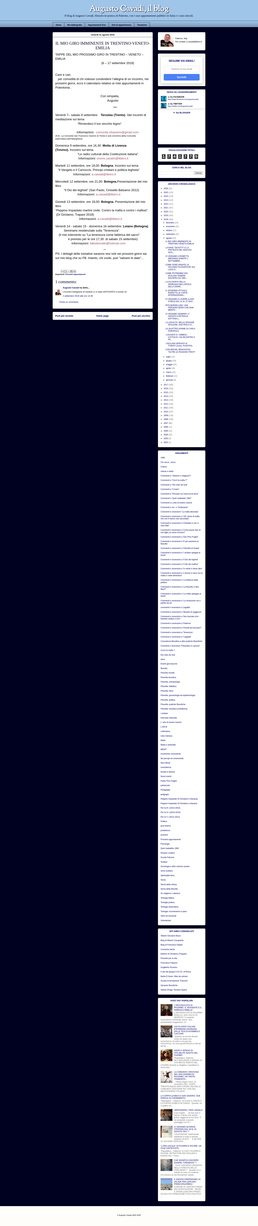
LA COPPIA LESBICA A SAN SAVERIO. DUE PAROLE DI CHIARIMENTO (180, 1097)
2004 (166, 435)
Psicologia (165, 844)
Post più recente (64, 316)
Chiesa (164, 467)
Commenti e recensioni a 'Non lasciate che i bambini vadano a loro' (180, 617)
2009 (166, 415)
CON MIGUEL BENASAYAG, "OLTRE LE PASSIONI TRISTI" (180, 350)
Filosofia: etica (167, 691)
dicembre (170, 223)
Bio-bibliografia (74, 25)
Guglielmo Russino (169, 967)
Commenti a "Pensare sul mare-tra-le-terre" (180, 494)
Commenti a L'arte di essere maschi (176, 503)
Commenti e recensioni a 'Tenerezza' (177, 632)
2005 (166, 431)
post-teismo (166, 826)
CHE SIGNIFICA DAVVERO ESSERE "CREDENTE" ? (186, 1161)
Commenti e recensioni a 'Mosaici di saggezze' (181, 612)
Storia (163, 880)
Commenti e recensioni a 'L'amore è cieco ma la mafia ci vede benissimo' (182, 574)
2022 (166, 204)
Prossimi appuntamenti (75, 274)
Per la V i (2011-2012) (170, 817)
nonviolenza (166, 767)
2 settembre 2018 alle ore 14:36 (78, 296)
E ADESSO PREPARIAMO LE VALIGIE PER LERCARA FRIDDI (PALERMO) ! (187, 1181)
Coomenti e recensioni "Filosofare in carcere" (180, 646)
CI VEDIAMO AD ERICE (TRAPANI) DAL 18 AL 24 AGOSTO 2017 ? (185, 1129)
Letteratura (165, 731)
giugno (169, 361)
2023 (166, 200)
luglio (168, 357)
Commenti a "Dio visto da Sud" (174, 485)
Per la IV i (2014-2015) (171, 812)
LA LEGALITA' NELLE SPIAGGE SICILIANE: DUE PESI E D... (180, 323)
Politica (164, 821)
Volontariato (166, 920)
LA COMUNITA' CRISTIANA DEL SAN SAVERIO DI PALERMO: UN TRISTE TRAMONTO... (186, 1075)
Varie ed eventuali (168, 916)
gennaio (170, 380)
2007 (166, 423)
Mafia (163, 740)
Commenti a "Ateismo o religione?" (176, 476)
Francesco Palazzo (169, 963)
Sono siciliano (167, 871)
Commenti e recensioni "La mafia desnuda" (179, 512)
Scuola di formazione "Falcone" (174, 981)
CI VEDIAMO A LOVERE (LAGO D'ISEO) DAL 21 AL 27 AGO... (180, 300)
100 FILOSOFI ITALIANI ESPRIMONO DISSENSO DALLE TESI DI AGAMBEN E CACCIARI (187, 1030)
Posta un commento (68, 302)
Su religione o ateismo (170, 893)
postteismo (165, 830)
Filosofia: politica (168, 700)
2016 (166, 388)
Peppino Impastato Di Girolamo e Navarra (179, 803)
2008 (166, 419)
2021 (166, 208)
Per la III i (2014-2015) (170, 808)
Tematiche (142, 25)
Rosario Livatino (168, 853)
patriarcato (165, 785)
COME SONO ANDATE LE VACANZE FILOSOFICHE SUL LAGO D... (180, 267)
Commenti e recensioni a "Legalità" (176, 637)
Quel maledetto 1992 (170, 848)
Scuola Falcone (167, 857)
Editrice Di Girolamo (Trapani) (174, 954)
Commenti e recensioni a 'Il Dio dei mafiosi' (179, 564)
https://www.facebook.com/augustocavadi (183, 99)
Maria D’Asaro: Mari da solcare (174, 976)
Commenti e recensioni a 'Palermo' (176, 623)
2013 (166, 400)
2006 (166, 427)
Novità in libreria (168, 772)
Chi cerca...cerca (168, 462)
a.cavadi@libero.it (104, 174)
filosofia (164, 668)
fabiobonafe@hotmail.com (108, 243)
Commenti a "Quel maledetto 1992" (176, 498)
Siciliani (164, 862)
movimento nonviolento (171, 754)
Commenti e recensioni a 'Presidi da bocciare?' (181, 628)
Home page (102, 316)
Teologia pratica (167, 902)
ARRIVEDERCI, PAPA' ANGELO (188, 1110)
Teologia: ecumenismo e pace (174, 911)
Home (58, 25)
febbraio (170, 376)
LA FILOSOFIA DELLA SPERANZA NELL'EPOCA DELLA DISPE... (178, 284)
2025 (166, 192)
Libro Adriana (166, 736)
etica (163, 659)
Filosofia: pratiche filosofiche (173, 704)
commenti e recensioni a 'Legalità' (175, 607)
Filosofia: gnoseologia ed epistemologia (178, 695)
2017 (166, 385)
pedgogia (165, 794)
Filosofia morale (168, 673)
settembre (170, 234)
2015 (166, 392)
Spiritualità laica (167, 875)
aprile (168, 368)
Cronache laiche (168, 949)
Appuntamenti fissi (97, 25)
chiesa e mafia (167, 471)
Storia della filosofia (169, 889)
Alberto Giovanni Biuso (171, 936)
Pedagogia (165, 790)
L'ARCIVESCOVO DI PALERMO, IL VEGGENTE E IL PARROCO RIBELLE (188, 1007)
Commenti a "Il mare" (170, 489)
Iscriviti (181, 77)
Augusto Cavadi (71, 287)
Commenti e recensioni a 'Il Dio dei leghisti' (179, 559)
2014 (166, 396)
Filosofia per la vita (169, 958)
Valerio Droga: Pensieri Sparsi (174, 990)
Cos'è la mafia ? (168, 650)
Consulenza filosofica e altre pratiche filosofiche (181, 641)
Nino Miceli (165, 763)
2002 (166, 442)
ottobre (169, 230)
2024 (166, 196)
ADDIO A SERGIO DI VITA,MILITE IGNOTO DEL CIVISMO (186, 1052)
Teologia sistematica (169, 907)
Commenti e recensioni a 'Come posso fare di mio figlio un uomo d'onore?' (180, 531)
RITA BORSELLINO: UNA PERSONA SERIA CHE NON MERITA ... (180, 307)
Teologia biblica (167, 898)
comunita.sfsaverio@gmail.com (117, 132)
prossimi (164, 835)
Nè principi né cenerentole (172, 758)
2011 (166, 408)
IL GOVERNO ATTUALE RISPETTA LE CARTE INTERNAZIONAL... (177, 292)
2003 (166, 438)
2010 (166, 412)
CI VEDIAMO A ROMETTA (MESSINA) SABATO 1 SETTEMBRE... (177, 258)
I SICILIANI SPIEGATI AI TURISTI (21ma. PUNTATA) (179, 344)
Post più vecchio (141, 316)
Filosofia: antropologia (170, 682)
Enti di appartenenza (121, 25)
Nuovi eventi (166, 776)
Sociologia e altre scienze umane (175, 866)
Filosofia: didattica (168, 686)
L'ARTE (164, 727)
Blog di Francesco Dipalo (171, 945)
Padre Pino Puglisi (169, 781)
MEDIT (164, 749)
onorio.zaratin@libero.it (112, 158)
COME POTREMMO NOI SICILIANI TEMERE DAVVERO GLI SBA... (177, 275)
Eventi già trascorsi (169, 664)
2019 (166, 215)
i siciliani (164, 713)
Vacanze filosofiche (169, 985)
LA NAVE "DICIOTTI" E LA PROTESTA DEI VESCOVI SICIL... (179, 250)
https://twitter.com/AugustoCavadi (180, 106)
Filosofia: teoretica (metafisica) (174, 709)
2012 (166, 404)
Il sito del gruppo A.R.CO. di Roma (176, 972)
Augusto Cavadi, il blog (129, 9)
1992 (163, 458)
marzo (169, 372)
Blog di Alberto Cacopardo (172, 940)
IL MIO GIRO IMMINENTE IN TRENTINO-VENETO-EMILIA (180, 242)
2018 (166, 219)
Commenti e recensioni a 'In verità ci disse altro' (181, 568)
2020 (166, 212)
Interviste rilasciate (169, 718)
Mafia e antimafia (168, 745)
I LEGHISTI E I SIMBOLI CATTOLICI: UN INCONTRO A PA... (180, 337)
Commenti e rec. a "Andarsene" (174, 507)
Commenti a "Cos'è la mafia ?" (174, 480)
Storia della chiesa (169, 884)
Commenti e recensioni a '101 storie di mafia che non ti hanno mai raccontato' (180, 517)
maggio (169, 364)
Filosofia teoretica (168, 677)
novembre (170, 226)
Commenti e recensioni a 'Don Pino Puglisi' (179, 537)
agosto (169, 238)
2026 (166, 188)
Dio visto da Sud (168, 655)
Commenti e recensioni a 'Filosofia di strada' (180, 548)
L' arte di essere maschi (171, 722)
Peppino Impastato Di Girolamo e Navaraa (179, 799)
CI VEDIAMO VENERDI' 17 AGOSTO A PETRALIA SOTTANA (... (178, 316)
